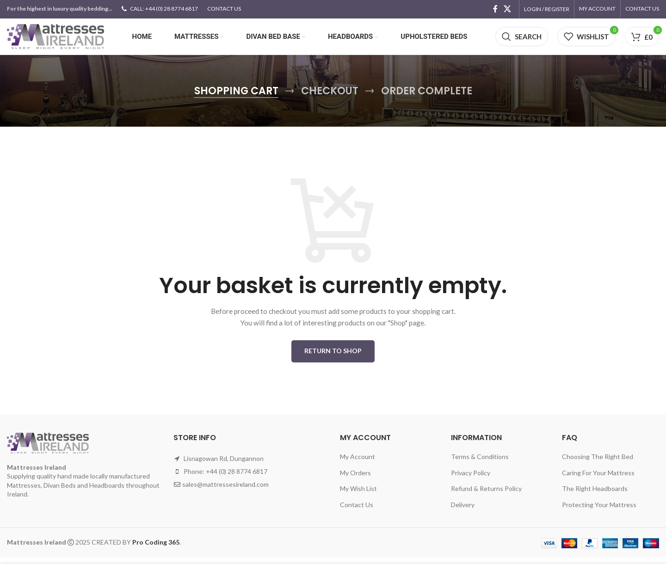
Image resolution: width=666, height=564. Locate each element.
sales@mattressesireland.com (225, 491)
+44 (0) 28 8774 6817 (236, 478)
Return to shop (333, 357)
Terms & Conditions (480, 463)
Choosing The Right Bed (597, 463)
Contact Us (356, 511)
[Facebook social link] (495, 9)
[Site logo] (55, 39)
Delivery (463, 511)
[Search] (522, 40)
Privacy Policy (470, 479)
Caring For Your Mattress (598, 479)
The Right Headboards (595, 495)
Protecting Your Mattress (599, 511)
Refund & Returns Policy (486, 495)
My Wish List (358, 495)
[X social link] (507, 9)
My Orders (355, 479)
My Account (357, 463)
